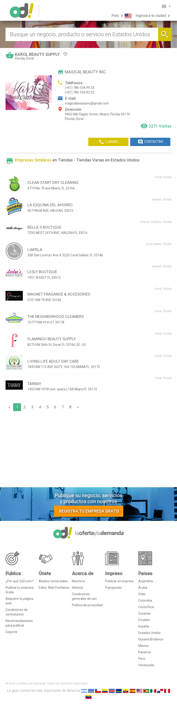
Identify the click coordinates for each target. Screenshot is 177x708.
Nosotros (78, 581)
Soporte (11, 632)
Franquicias (113, 587)
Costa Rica (146, 607)
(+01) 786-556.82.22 (79, 92)
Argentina (145, 581)
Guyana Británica (150, 639)
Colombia (145, 600)
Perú (141, 658)
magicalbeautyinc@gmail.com (87, 103)
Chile (141, 594)
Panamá (144, 652)
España (143, 626)
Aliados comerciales (53, 581)
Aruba (142, 587)
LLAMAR (108, 142)
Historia (77, 587)
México (143, 646)
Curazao (144, 613)
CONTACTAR (150, 142)
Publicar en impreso (119, 581)
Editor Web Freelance (54, 587)
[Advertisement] (88, 450)
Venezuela (146, 665)
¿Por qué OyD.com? (20, 581)
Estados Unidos (149, 633)
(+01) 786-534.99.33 (79, 88)
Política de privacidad (87, 605)
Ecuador (144, 620)
